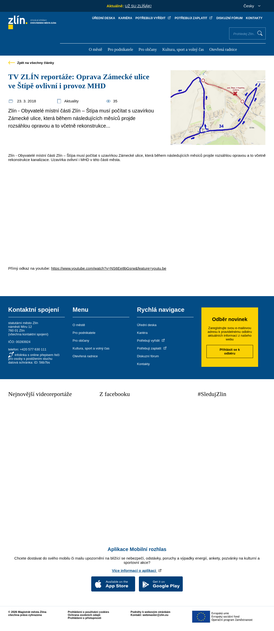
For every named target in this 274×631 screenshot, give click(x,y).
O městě (95, 49)
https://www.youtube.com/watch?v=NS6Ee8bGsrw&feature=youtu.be (108, 268)
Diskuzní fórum (230, 18)
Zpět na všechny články (31, 63)
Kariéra (125, 18)
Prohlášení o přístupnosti (84, 617)
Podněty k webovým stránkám (150, 611)
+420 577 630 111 (33, 349)
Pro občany (148, 49)
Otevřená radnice (223, 49)
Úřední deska (103, 18)
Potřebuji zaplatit (194, 18)
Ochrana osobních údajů (84, 614)
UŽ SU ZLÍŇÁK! (138, 6)
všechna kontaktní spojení (28, 334)
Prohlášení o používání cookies (88, 611)
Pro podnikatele (120, 49)
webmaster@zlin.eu (155, 614)
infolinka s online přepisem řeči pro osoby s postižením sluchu (33, 357)
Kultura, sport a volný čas (183, 49)
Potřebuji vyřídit (153, 18)
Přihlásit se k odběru (230, 351)
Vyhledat (259, 33)
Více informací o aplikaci (137, 570)
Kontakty (254, 18)
